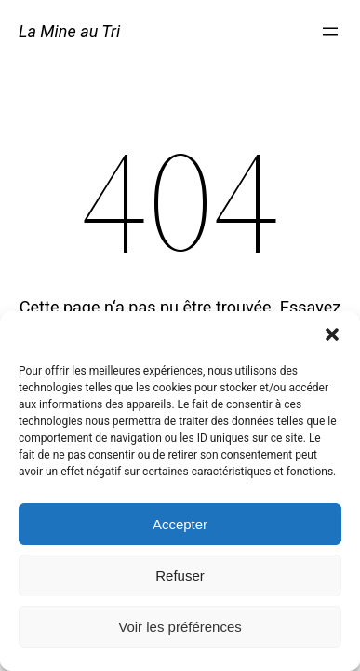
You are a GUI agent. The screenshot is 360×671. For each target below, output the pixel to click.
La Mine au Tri (69, 31)
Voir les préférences (180, 627)
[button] (332, 334)
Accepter (180, 524)
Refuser (180, 575)
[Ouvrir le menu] (330, 32)
